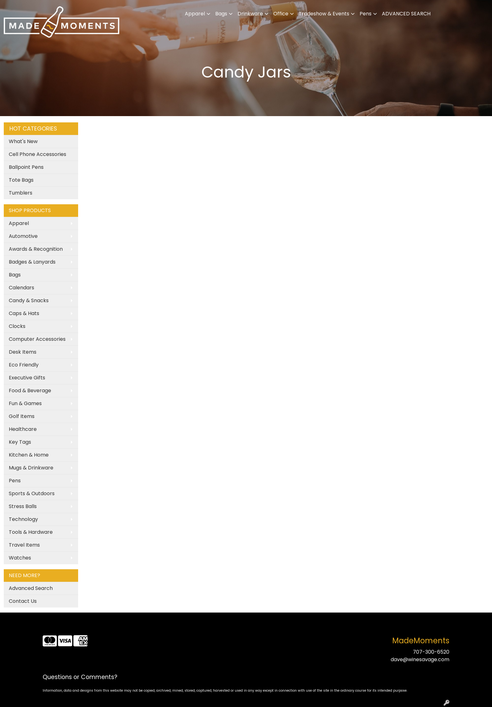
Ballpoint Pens (26, 167)
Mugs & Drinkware (31, 467)
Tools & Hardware (31, 532)
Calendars (21, 287)
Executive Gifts (27, 377)
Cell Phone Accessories (37, 154)
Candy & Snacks (29, 300)
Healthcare (23, 429)
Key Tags (20, 442)
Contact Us (23, 601)
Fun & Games (25, 403)
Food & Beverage (30, 390)
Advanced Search (31, 588)
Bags (221, 13)
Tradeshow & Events (324, 13)
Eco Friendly (24, 364)
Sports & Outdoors (32, 493)
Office (280, 13)
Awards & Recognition (36, 249)
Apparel (195, 13)
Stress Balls (23, 506)
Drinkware (250, 13)
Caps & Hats (24, 313)
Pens (366, 13)
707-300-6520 (431, 652)
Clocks (17, 326)
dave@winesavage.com (420, 659)
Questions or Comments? (80, 677)
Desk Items (22, 352)
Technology (23, 519)
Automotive (23, 236)
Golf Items (22, 416)
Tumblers (20, 192)
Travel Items (24, 545)
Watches (20, 557)
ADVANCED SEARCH (406, 13)
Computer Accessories (37, 339)
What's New (23, 141)
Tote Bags (21, 180)
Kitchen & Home (29, 454)
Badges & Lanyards (32, 261)
